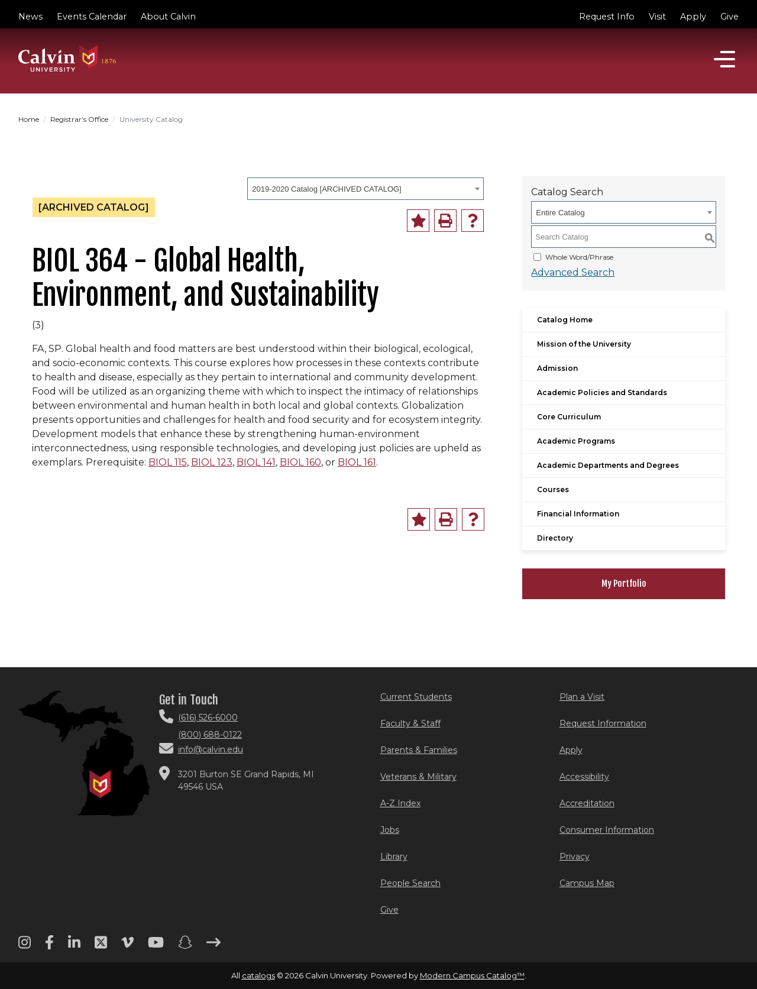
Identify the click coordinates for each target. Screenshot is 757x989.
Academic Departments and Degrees (608, 465)
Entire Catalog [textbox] (560, 212)
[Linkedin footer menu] (74, 946)
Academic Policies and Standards (602, 392)
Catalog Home (565, 319)
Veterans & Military (418, 776)
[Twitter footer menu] (101, 946)
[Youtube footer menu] (156, 946)
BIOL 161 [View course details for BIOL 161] (357, 462)
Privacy (574, 856)
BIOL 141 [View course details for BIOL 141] (256, 462)
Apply (693, 16)
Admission (557, 368)
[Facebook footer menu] (49, 946)
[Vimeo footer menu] (127, 946)
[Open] (724, 59)
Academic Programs (576, 441)
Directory (555, 538)
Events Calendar (92, 16)
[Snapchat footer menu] (185, 946)
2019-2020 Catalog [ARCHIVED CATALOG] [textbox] (326, 189)
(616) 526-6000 (208, 717)
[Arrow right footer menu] (213, 946)
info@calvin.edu (210, 749)
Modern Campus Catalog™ (472, 975)
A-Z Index (400, 803)
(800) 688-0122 (210, 734)
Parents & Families (418, 750)
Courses (553, 489)
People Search (410, 883)
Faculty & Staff (410, 723)
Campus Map (586, 883)
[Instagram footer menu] (24, 946)
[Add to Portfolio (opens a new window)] (418, 220)
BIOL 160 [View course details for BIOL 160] (300, 462)
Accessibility (584, 776)
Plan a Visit (581, 696)
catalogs (258, 975)
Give (729, 16)
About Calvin (168, 16)
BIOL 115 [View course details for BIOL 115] (167, 462)
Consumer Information (606, 830)
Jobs (389, 830)
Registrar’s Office (79, 119)
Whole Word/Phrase (579, 257)
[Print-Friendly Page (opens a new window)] (445, 220)
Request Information (602, 723)
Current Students (416, 696)
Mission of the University (584, 344)
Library (393, 856)
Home (28, 119)
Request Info (607, 16)
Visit (657, 16)
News (30, 16)
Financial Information (578, 513)
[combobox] (365, 188)
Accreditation (586, 803)
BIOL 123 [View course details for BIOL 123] (211, 462)
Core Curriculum (569, 416)
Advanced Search (572, 272)
